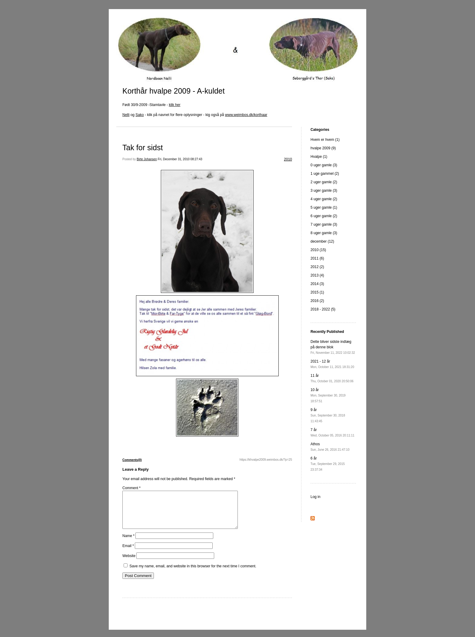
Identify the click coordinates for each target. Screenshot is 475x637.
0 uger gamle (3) (324, 165)
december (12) (322, 241)
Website (128, 563)
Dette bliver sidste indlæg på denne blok (333, 347)
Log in (316, 497)
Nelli (125, 115)
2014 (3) (317, 284)
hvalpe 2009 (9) (323, 148)
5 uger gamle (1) (324, 207)
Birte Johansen (147, 159)
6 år (328, 463)
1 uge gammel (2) (325, 173)
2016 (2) (317, 301)
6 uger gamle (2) (324, 216)
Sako (139, 115)
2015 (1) (317, 292)
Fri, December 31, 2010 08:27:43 (180, 159)
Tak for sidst (142, 147)
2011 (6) (317, 258)
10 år (328, 395)
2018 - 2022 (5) (323, 309)
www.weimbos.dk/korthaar (246, 115)
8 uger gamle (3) (324, 233)
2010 (288, 159)
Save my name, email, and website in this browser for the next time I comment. (192, 573)
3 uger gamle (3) (324, 190)
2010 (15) (318, 250)
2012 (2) (317, 267)
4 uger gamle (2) (324, 199)
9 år (328, 415)
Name (128, 543)
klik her (174, 105)
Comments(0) (132, 460)
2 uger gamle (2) (324, 182)
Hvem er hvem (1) (325, 140)
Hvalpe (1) (319, 156)
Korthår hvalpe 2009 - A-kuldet (173, 91)
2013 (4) (317, 275)
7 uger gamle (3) (324, 224)
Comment (131, 488)
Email (128, 553)
